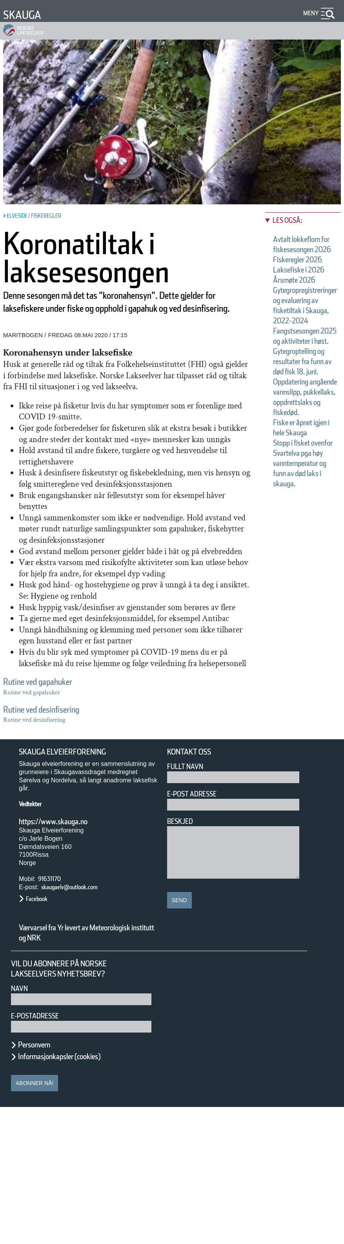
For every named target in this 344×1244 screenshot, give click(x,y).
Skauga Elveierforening (72, 889)
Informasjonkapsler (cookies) (74, 1193)
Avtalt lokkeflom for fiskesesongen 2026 (95, 759)
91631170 (54, 1015)
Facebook (40, 1035)
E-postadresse (40, 1152)
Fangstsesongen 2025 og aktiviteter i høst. (101, 809)
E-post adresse (197, 930)
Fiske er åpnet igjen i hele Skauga (83, 840)
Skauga (26, 14)
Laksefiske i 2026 (51, 779)
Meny (310, 13)
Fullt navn (188, 903)
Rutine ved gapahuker (50, 681)
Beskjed (182, 958)
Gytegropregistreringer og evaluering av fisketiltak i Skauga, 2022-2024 (158, 799)
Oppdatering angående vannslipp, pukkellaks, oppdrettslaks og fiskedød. (160, 830)
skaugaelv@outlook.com (79, 1023)
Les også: (36, 739)
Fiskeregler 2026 (49, 769)
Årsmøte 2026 (45, 789)
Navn (21, 1125)
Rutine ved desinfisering (55, 709)
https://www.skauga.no (63, 958)
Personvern (40, 1181)
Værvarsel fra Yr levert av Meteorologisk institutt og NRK (78, 1070)
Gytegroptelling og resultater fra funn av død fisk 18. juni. (130, 820)
